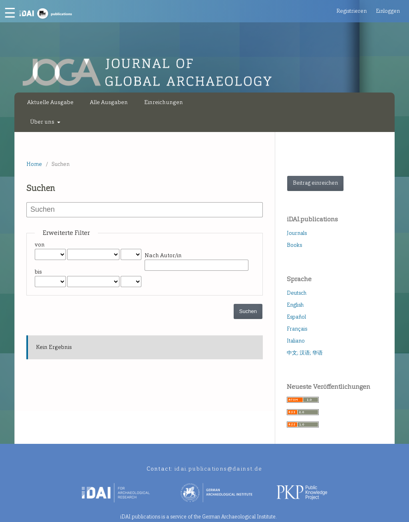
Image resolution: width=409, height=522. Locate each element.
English (295, 304)
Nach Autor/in (163, 255)
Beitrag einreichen (315, 182)
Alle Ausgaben (109, 102)
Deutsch (296, 293)
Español (296, 316)
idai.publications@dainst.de (218, 469)
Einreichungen (163, 102)
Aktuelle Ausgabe (50, 102)
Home (34, 164)
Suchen (248, 311)
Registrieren (351, 11)
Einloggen (388, 11)
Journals (297, 233)
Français (297, 328)
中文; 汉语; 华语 (305, 352)
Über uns (43, 122)
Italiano (296, 340)
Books (294, 245)
